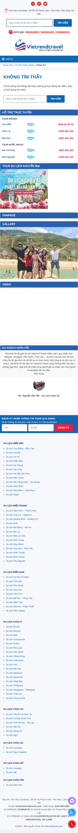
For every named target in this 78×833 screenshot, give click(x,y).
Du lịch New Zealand (16, 752)
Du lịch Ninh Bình (14, 486)
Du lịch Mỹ (11, 772)
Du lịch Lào (11, 664)
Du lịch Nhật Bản (14, 681)
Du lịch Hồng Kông (15, 656)
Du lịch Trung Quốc (15, 698)
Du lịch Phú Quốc (14, 585)
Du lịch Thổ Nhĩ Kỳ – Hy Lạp (20, 722)
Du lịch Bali (11, 635)
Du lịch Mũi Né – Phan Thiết (20, 606)
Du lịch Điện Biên (14, 461)
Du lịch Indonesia (14, 660)
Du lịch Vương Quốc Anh (18, 718)
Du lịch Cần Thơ (14, 594)
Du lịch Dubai (12, 643)
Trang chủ (8, 65)
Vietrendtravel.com (53, 826)
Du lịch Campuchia (15, 639)
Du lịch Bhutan (13, 631)
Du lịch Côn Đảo (14, 581)
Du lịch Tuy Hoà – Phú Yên (19, 548)
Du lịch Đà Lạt (13, 531)
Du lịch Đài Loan (14, 647)
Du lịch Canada (13, 768)
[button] (9, 59)
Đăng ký (63, 427)
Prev (4, 253)
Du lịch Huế (11, 523)
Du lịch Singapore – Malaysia (20, 689)
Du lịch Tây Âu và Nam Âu (19, 714)
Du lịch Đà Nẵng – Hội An (18, 527)
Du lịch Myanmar (14, 677)
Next (73, 253)
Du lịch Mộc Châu (15, 477)
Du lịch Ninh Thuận (15, 552)
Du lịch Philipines (14, 685)
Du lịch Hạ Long (14, 469)
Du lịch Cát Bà (13, 452)
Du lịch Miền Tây (14, 602)
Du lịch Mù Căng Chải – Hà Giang (23, 482)
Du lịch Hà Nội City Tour (18, 473)
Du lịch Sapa (12, 494)
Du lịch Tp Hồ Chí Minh (17, 577)
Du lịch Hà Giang (14, 465)
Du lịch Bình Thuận (15, 557)
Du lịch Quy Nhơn (15, 544)
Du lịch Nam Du (14, 589)
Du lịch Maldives (14, 673)
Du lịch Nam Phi (14, 785)
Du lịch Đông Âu (14, 731)
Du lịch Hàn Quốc (15, 652)
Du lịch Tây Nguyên (15, 561)
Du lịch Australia (14, 748)
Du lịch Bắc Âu (13, 726)
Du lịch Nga (11, 735)
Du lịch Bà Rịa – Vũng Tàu (19, 598)
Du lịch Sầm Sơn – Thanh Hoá (21, 510)
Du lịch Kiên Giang (15, 610)
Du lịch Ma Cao (13, 668)
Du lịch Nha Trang (15, 540)
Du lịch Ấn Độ (13, 626)
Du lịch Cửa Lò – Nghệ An (19, 515)
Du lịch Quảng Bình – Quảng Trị (22, 519)
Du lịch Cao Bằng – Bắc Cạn (20, 448)
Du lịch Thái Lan (14, 694)
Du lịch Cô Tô (13, 457)
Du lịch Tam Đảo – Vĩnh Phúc (20, 490)
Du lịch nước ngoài (24, 65)
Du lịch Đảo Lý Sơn (15, 535)
